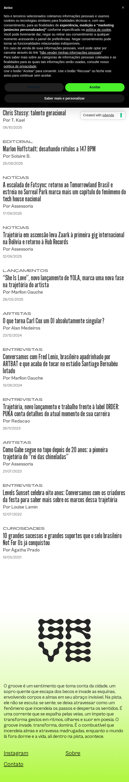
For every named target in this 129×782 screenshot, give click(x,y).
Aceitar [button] (94, 87)
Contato (13, 764)
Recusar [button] (34, 87)
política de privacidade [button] (20, 66)
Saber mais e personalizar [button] (64, 98)
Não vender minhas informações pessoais (70, 52)
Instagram (16, 753)
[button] (123, 7)
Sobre (72, 753)
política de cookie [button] (98, 30)
